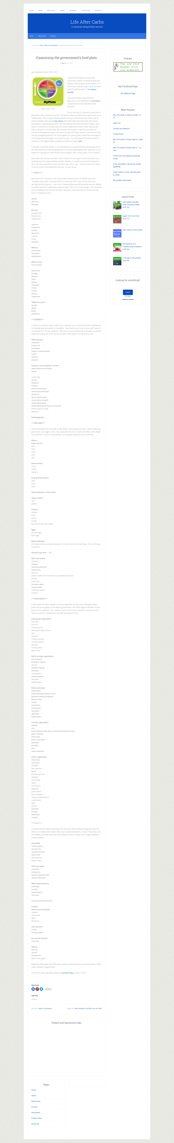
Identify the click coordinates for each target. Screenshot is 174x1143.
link (80, 141)
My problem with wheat (122, 181)
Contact (34, 1107)
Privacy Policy (118, 134)
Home (33, 1090)
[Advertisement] (66, 1048)
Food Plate (95, 101)
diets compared (79, 1009)
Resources (35, 1124)
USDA (100, 1009)
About (33, 1096)
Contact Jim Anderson (121, 129)
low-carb (95, 1009)
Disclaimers (36, 1113)
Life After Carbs (87, 21)
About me (117, 123)
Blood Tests (36, 1101)
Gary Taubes (59, 121)
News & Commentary (45, 1009)
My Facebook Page (127, 86)
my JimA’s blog (67, 973)
